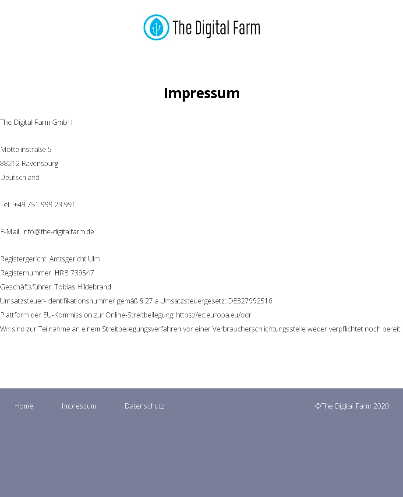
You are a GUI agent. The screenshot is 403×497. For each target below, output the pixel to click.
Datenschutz (144, 406)
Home (23, 406)
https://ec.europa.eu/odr (213, 315)
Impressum (78, 406)
